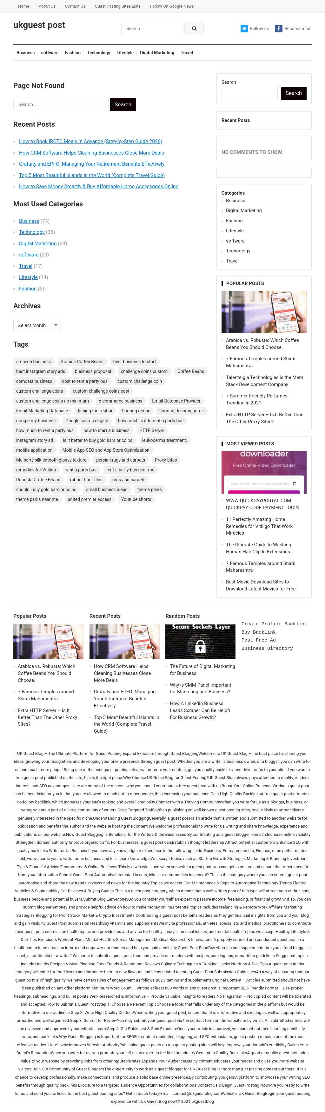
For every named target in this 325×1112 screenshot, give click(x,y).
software (49, 52)
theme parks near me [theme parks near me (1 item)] (37, 499)
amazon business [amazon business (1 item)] (33, 361)
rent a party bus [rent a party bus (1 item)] (81, 469)
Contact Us (75, 6)
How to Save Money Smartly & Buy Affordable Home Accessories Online (98, 186)
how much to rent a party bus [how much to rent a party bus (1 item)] (45, 430)
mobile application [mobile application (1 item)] (34, 450)
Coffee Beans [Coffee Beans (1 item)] (190, 371)
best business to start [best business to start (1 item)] (134, 361)
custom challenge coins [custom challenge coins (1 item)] (39, 391)
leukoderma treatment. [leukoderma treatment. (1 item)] (164, 440)
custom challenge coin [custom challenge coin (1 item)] (139, 381)
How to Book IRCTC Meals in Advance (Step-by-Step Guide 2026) (90, 141)
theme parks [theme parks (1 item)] (149, 489)
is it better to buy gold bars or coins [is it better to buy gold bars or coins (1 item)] (97, 440)
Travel (187, 52)
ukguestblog (202, 1101)
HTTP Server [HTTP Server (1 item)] (151, 430)
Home (23, 6)
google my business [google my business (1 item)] (36, 420)
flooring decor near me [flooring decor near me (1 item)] (181, 410)
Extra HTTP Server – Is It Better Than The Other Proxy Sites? (47, 717)
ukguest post (39, 25)
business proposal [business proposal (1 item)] (93, 371)
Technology (98, 52)
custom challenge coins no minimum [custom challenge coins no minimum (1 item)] (52, 400)
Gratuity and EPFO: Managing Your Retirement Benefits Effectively (91, 164)
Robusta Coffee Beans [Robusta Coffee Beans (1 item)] (38, 479)
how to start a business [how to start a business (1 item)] (106, 430)
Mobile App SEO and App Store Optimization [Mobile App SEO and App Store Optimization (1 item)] (106, 450)
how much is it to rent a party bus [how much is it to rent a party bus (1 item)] (151, 420)
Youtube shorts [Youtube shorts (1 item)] (136, 499)
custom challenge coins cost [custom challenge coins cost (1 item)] (101, 391)
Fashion (73, 52)
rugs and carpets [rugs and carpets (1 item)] (129, 479)
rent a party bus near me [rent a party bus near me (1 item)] (130, 469)
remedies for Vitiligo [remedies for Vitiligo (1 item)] (36, 469)
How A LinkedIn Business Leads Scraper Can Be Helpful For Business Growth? (201, 710)
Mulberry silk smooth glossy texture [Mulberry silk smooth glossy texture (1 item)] (51, 460)
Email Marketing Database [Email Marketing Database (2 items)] (42, 410)
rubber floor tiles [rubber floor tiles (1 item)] (86, 479)
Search (229, 82)
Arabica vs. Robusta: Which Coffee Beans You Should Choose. (46, 673)
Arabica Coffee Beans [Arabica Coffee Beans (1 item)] (82, 361)
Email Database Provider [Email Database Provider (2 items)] (176, 400)
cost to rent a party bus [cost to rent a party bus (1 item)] (85, 381)
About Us (47, 6)
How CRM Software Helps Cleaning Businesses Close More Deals (91, 153)
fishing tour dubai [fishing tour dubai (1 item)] (95, 410)
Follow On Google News (172, 6)
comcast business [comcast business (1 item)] (34, 381)
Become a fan (293, 28)
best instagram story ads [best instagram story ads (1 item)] (40, 371)
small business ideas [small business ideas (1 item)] (106, 489)
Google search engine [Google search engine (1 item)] (86, 420)
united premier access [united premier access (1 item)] (90, 499)
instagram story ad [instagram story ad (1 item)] (34, 440)
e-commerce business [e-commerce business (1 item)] (120, 400)
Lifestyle (125, 52)
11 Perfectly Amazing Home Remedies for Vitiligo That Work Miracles (259, 526)
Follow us (255, 28)
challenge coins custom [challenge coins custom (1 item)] (144, 371)
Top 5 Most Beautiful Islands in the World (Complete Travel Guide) (92, 175)
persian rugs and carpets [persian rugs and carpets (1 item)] (120, 460)
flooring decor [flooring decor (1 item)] (135, 410)
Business (26, 52)
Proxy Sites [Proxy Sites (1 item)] (166, 460)
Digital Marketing (157, 52)
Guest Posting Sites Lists (118, 6)
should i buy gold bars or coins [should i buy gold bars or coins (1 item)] (46, 489)
